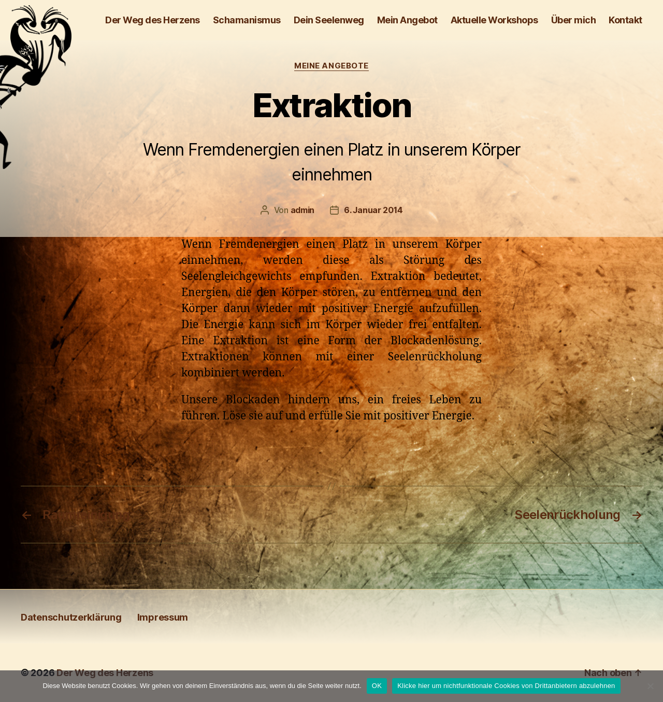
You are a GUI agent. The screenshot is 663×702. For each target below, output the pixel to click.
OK (377, 686)
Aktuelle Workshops (494, 20)
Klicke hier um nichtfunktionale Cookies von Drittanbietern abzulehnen (506, 686)
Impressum (163, 617)
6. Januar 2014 (373, 210)
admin (303, 210)
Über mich (573, 20)
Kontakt (625, 20)
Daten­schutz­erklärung (71, 617)
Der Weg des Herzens (152, 20)
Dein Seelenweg (329, 20)
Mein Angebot (407, 20)
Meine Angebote (331, 66)
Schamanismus (247, 20)
